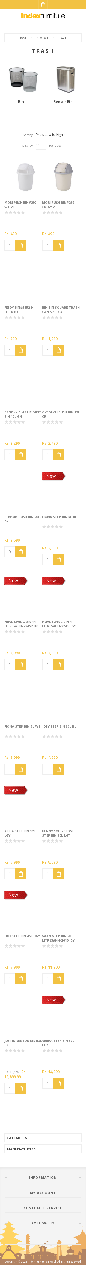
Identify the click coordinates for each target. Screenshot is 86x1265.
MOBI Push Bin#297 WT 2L (20, 204)
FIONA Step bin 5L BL (59, 517)
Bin (21, 101)
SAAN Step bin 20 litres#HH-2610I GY (58, 938)
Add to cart (20, 245)
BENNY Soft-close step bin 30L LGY (58, 833)
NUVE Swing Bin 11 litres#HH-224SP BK (21, 623)
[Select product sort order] (51, 135)
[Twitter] (48, 1236)
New (51, 476)
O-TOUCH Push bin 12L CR (61, 414)
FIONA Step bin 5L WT (22, 726)
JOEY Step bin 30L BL (59, 726)
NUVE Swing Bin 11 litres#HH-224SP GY (59, 623)
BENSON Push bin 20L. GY (22, 519)
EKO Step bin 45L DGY (22, 936)
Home (23, 38)
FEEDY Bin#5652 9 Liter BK (18, 309)
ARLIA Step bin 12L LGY (20, 833)
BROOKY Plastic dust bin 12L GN (22, 414)
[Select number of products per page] (41, 145)
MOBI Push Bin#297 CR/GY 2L (58, 204)
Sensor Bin (63, 101)
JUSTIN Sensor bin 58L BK (23, 1042)
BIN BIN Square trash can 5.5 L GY (61, 309)
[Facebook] (37, 1236)
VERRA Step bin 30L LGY (58, 1042)
